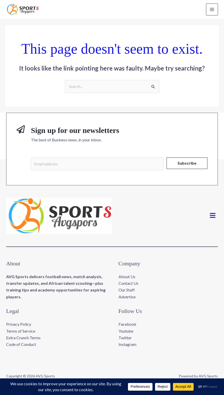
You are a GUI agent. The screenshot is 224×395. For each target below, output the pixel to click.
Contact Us (128, 284)
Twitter (125, 339)
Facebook (127, 325)
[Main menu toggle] (212, 9)
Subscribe (187, 163)
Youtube (126, 332)
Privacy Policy (18, 325)
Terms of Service (20, 332)
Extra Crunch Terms (23, 339)
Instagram (127, 345)
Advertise (127, 298)
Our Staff (127, 291)
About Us (127, 277)
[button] (213, 217)
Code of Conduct (21, 345)
